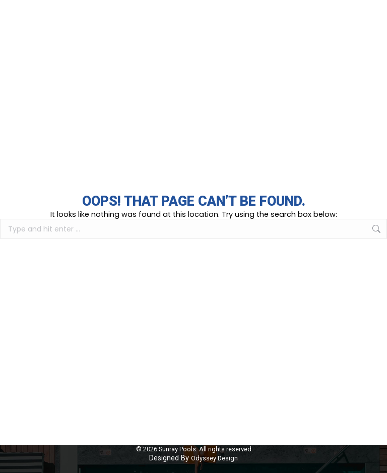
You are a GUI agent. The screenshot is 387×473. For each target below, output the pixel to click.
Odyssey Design (214, 458)
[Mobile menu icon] (371, 18)
